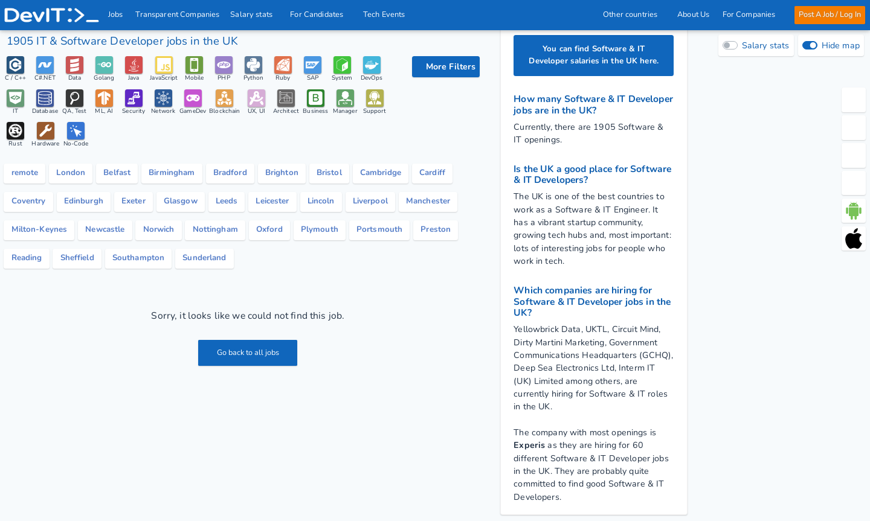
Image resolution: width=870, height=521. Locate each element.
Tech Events (385, 14)
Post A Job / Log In (829, 14)
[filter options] (446, 66)
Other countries (634, 14)
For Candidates (321, 14)
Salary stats (255, 14)
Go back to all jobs (248, 359)
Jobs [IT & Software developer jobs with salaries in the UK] (115, 14)
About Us (693, 14)
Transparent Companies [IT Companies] (178, 14)
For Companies (752, 14)
